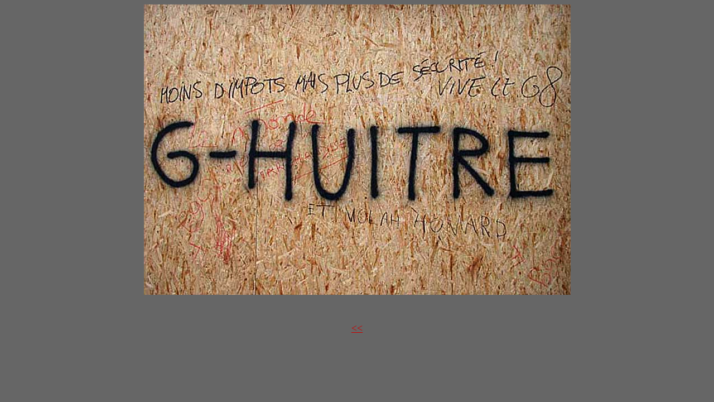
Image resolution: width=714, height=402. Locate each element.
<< (357, 328)
